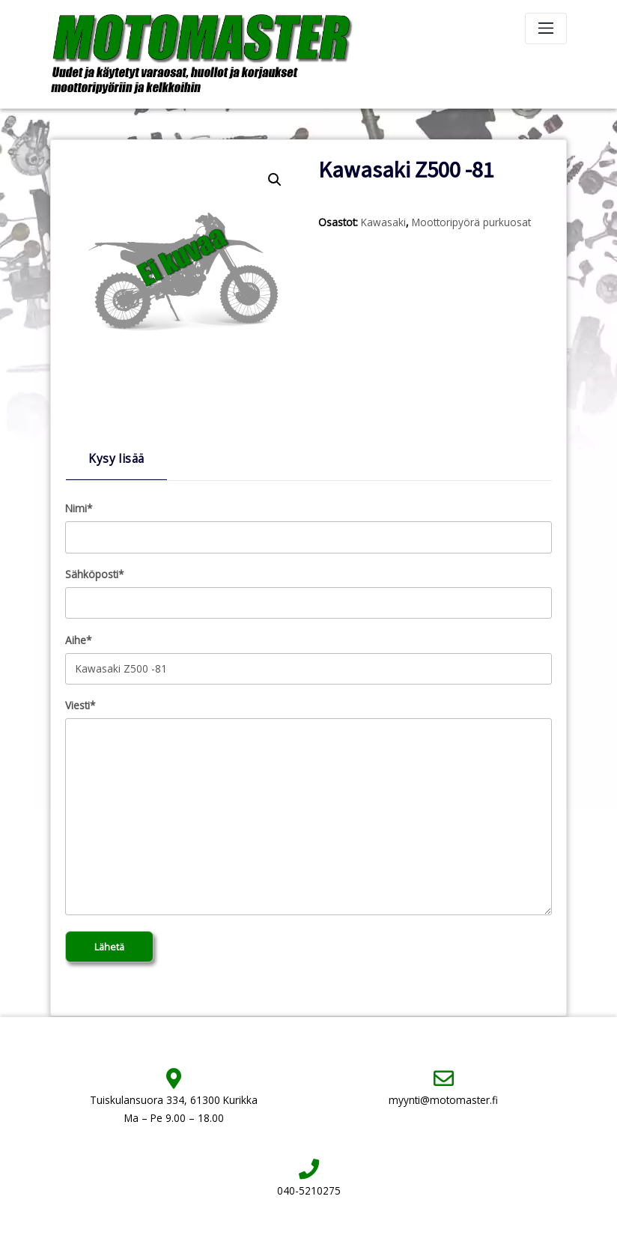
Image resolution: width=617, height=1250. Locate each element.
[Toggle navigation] (546, 29)
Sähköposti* (309, 593)
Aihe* (309, 659)
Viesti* (309, 806)
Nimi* (309, 527)
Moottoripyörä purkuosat (471, 222)
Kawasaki (383, 222)
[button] (274, 179)
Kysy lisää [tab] (116, 458)
